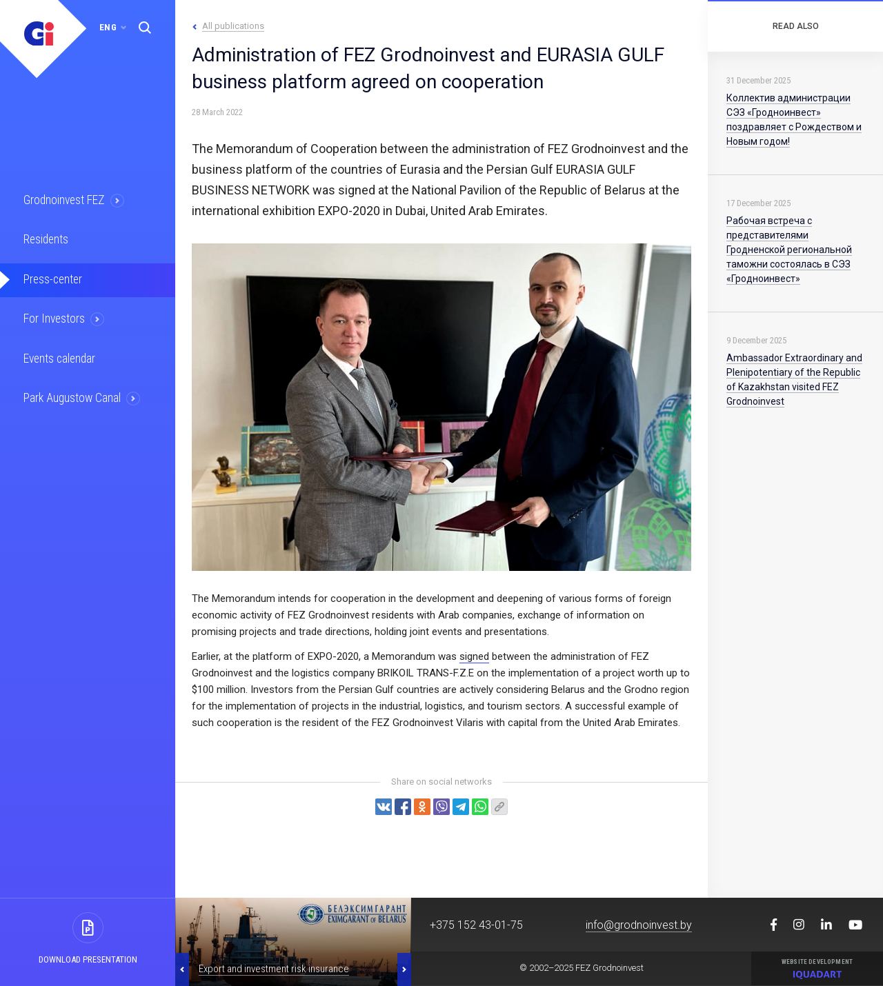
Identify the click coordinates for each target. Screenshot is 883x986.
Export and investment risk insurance (274, 969)
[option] (293, 942)
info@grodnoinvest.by (639, 925)
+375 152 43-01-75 (476, 925)
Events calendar (60, 357)
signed (474, 656)
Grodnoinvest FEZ (64, 200)
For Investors (55, 318)
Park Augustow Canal (72, 396)
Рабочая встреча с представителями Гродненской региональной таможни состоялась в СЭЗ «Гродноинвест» (789, 249)
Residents (46, 239)
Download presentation (88, 959)
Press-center (53, 278)
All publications (233, 26)
